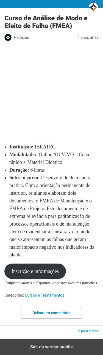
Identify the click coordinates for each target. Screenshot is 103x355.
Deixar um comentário (51, 313)
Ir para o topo (88, 331)
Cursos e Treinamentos (44, 295)
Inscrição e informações (35, 271)
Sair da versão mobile (51, 346)
